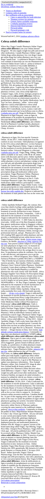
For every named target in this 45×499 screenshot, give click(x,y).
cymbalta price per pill (9, 113)
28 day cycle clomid (16, 293)
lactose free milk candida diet (12, 191)
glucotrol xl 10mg (24, 241)
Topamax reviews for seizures (22, 19)
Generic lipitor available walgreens (24, 21)
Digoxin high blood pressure (22, 26)
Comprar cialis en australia (16, 13)
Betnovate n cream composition (13, 483)
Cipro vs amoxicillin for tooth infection (26, 17)
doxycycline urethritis (16, 409)
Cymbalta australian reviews (21, 24)
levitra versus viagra (34, 239)
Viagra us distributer (13, 11)
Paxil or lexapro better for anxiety (19, 32)
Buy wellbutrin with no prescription (19, 15)
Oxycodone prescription (10, 480)
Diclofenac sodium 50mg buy (12, 7)
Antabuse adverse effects (29, 36)
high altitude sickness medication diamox (21, 331)
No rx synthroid (7, 4)
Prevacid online (17, 28)
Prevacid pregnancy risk (20, 30)
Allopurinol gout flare (9, 497)
